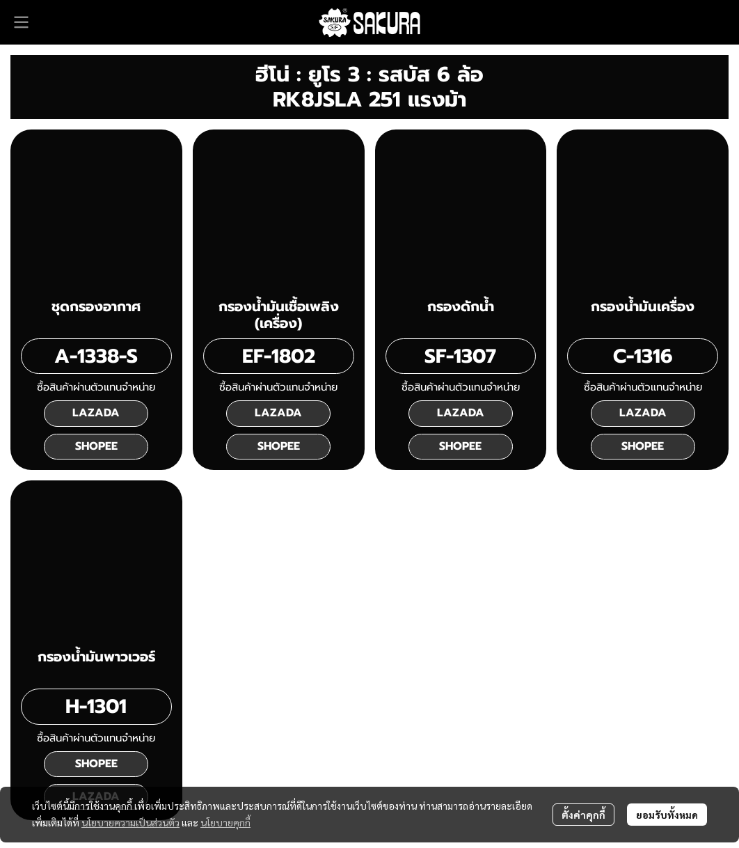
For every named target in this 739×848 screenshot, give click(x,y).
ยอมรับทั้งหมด (667, 814)
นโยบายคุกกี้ (225, 822)
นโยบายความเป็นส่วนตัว (130, 822)
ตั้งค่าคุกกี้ (583, 814)
